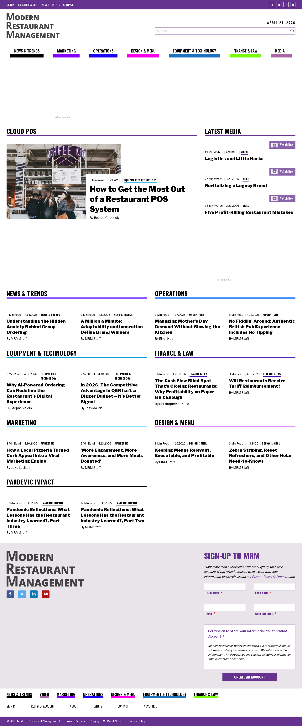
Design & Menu (198, 443)
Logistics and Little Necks (234, 158)
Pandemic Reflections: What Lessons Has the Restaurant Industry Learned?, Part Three (38, 518)
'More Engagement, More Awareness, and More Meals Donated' (112, 455)
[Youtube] (292, 4)
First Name (213, 593)
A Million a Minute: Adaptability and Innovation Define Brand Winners (112, 326)
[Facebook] (272, 4)
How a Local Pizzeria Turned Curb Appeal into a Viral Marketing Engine (38, 455)
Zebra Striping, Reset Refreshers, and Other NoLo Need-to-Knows (260, 455)
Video (244, 152)
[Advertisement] (151, 89)
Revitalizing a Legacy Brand (236, 185)
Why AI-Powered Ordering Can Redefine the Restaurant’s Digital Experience (36, 393)
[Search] (292, 31)
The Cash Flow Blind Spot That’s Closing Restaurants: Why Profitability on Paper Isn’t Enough (186, 389)
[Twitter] (279, 4)
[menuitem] (10, 4)
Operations (196, 314)
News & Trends (50, 314)
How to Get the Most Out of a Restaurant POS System (137, 199)
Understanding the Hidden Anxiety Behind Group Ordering (36, 326)
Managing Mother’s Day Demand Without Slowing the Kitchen (187, 326)
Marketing (48, 443)
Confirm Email (264, 614)
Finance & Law (198, 374)
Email (209, 614)
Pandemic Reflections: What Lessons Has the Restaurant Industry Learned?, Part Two (112, 515)
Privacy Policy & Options (269, 577)
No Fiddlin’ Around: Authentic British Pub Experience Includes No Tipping (262, 326)
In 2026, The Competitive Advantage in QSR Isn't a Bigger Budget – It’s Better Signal (111, 393)
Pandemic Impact (52, 503)
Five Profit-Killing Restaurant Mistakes (249, 212)
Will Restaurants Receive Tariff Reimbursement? (257, 383)
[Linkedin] (286, 4)
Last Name (261, 593)
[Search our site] (222, 31)
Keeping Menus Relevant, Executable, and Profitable (184, 452)
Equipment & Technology (140, 180)
